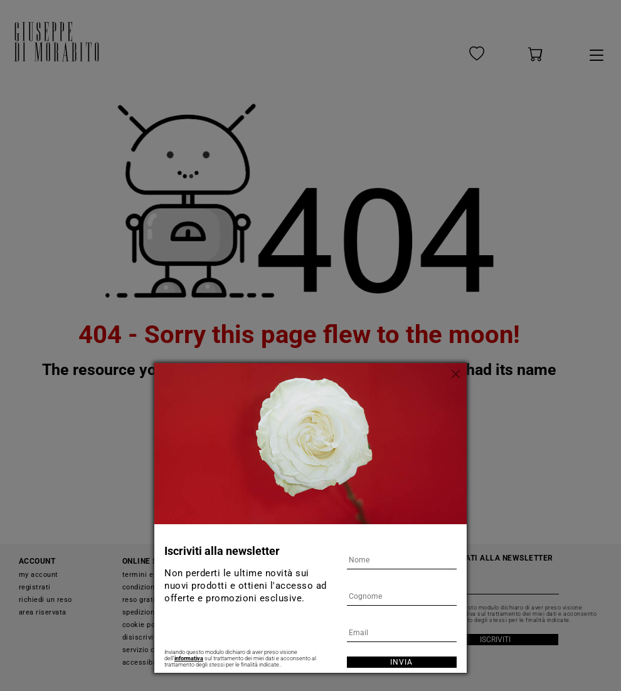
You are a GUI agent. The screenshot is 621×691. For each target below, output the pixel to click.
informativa (188, 658)
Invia (401, 662)
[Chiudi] (457, 372)
